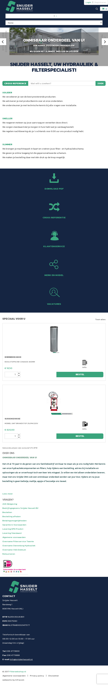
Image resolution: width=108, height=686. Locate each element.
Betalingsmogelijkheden (14, 520)
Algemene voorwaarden (14, 537)
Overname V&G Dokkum (14, 549)
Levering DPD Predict (12, 528)
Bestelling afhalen (11, 516)
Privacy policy (37, 675)
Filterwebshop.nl (17, 671)
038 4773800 (13, 651)
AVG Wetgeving (9, 503)
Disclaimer (53, 675)
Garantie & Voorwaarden (14, 524)
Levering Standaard (11, 533)
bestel (80, 374)
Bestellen (7, 512)
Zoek (100, 83)
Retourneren (8, 553)
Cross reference (15, 83)
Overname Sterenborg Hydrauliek (18, 545)
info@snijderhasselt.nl (21, 659)
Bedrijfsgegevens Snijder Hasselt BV (20, 508)
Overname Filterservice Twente (18, 541)
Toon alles (100, 319)
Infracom (19, 679)
